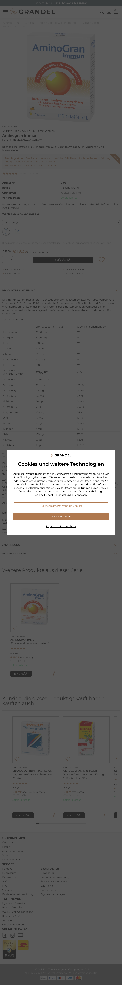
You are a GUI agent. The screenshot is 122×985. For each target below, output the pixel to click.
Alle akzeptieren (61, 516)
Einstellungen (66, 494)
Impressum (53, 526)
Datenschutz (68, 526)
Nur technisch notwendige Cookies (61, 505)
